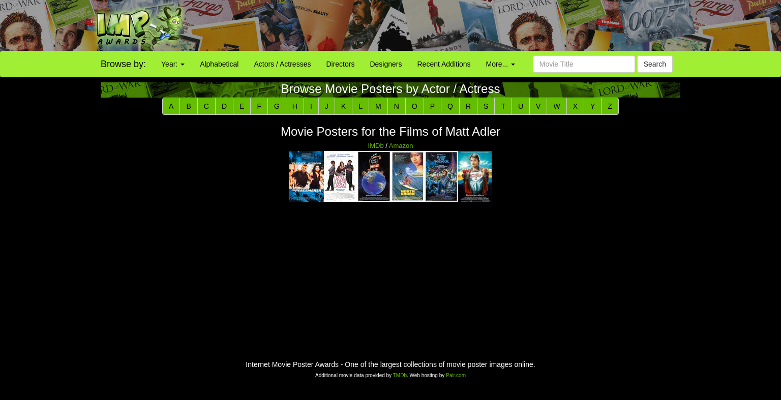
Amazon (401, 145)
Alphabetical (219, 64)
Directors (340, 64)
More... (500, 64)
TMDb (400, 375)
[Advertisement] (488, 25)
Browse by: (123, 64)
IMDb (376, 145)
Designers (386, 64)
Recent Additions (444, 64)
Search (655, 64)
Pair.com (456, 375)
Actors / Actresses (282, 64)
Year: (173, 64)
